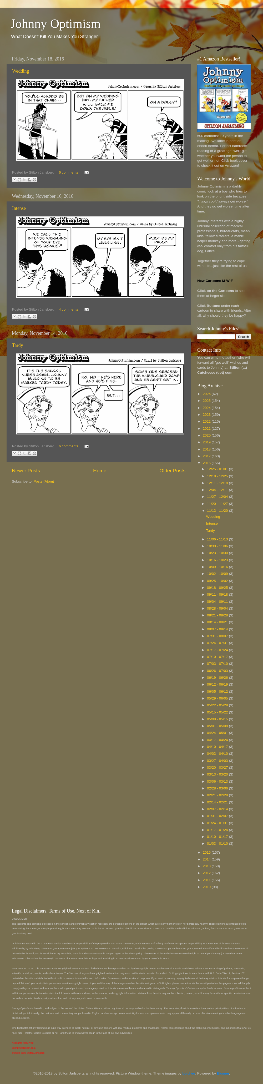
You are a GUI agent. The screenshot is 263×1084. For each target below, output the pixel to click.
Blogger (223, 1073)
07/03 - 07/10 (218, 664)
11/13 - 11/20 (218, 511)
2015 (207, 852)
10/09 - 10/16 (218, 567)
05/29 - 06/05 (218, 698)
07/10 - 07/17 (218, 657)
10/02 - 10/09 (218, 574)
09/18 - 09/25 (218, 588)
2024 (207, 408)
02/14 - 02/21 (218, 802)
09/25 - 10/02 (218, 581)
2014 (207, 859)
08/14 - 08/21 (218, 622)
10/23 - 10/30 (218, 553)
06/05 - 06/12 (218, 691)
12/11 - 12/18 (218, 483)
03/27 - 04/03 (218, 761)
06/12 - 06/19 (218, 684)
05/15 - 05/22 (218, 712)
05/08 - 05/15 (218, 719)
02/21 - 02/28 (218, 795)
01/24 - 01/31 (218, 823)
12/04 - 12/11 (218, 490)
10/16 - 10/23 (218, 560)
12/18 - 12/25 (218, 476)
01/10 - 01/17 (218, 837)
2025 (207, 401)
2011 (207, 880)
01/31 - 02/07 (218, 816)
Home (99, 470)
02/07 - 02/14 (218, 809)
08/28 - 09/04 (218, 608)
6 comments (68, 172)
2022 (207, 421)
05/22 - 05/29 (218, 705)
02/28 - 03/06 (218, 788)
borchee (189, 1073)
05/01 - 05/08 (218, 726)
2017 (207, 456)
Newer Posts (26, 470)
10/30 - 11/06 (218, 546)
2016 (207, 463)
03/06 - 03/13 (218, 781)
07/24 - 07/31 (218, 643)
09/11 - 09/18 (218, 594)
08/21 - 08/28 (218, 615)
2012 (207, 873)
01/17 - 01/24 (218, 830)
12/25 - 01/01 (218, 469)
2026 (207, 394)
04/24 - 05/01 (218, 733)
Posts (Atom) (44, 481)
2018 (207, 449)
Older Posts (172, 470)
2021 (207, 428)
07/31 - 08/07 (218, 636)
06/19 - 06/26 (218, 678)
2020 (207, 435)
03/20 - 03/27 (218, 767)
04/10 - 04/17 (218, 747)
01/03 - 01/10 (218, 843)
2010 (207, 887)
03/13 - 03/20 (218, 774)
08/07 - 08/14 (218, 629)
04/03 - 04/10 (218, 754)
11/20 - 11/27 (218, 504)
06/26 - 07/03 (218, 671)
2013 (207, 866)
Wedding (20, 71)
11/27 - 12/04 (218, 497)
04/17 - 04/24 (218, 740)
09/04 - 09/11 (218, 602)
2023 (207, 415)
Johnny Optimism (56, 24)
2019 (207, 442)
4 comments (68, 309)
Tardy (17, 345)
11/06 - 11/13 (218, 539)
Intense (19, 208)
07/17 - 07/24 (218, 650)
